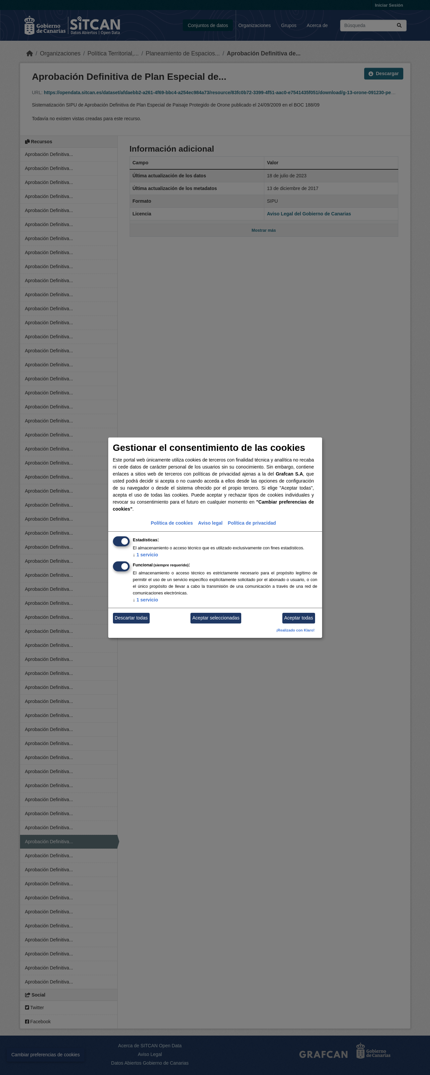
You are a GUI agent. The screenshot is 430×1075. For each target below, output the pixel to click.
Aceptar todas (298, 617)
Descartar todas (131, 617)
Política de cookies (172, 523)
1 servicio (145, 554)
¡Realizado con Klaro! (295, 630)
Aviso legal (210, 523)
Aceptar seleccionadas (216, 617)
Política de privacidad (252, 523)
